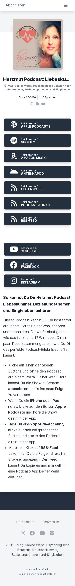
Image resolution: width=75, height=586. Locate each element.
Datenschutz (25, 522)
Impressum (51, 522)
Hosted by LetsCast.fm (37, 569)
